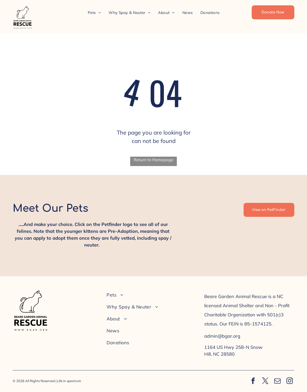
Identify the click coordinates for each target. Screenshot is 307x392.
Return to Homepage (153, 159)
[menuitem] (94, 13)
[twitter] (265, 381)
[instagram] (289, 381)
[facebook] (253, 381)
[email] (277, 381)
